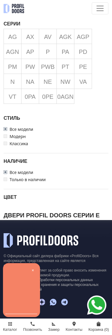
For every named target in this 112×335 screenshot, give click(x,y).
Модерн (18, 136)
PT (65, 66)
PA (65, 51)
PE (83, 66)
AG (12, 37)
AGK (65, 37)
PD (83, 51)
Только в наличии (28, 179)
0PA (30, 96)
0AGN (65, 96)
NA (30, 81)
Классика (19, 143)
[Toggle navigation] (100, 8)
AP (30, 51)
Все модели (21, 129)
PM (12, 66)
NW (65, 81)
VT (12, 96)
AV (47, 37)
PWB (48, 66)
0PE (47, 96)
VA (83, 81)
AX (30, 37)
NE (48, 81)
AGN (12, 51)
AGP (83, 37)
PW (30, 66)
